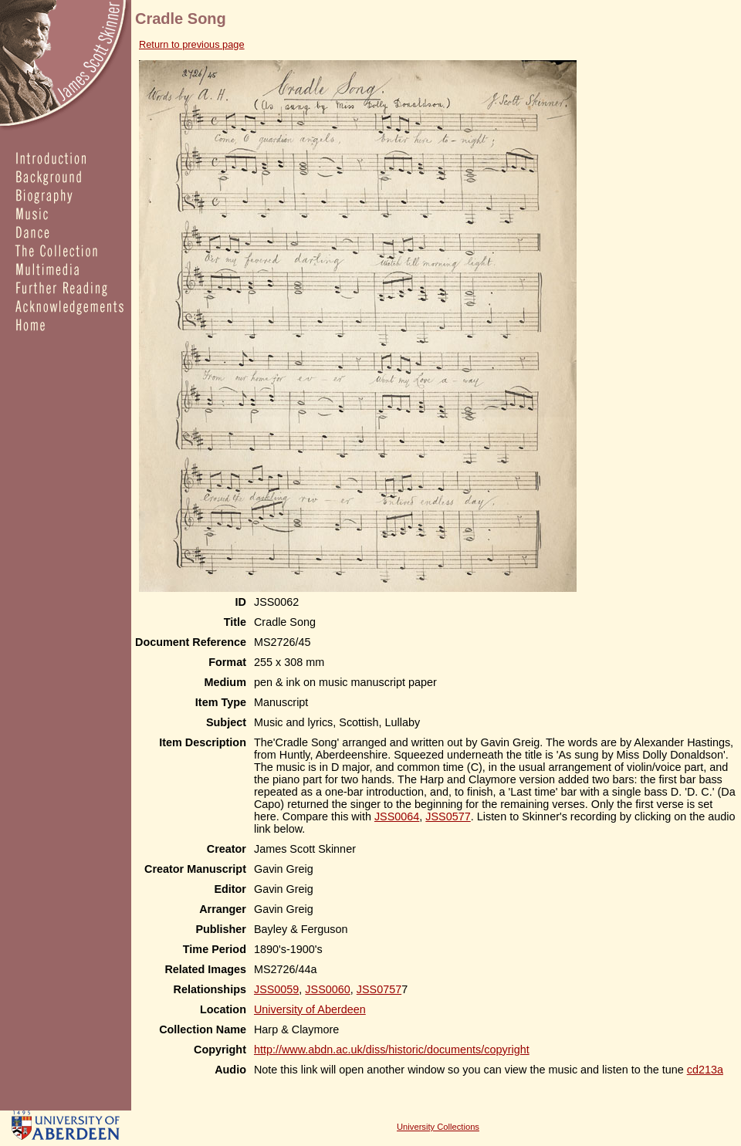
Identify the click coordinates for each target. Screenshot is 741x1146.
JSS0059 (276, 989)
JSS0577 (447, 816)
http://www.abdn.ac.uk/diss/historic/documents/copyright (392, 1049)
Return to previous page (192, 44)
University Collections (438, 1126)
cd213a (705, 1069)
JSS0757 (379, 989)
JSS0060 (327, 989)
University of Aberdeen (310, 1009)
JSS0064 (396, 816)
